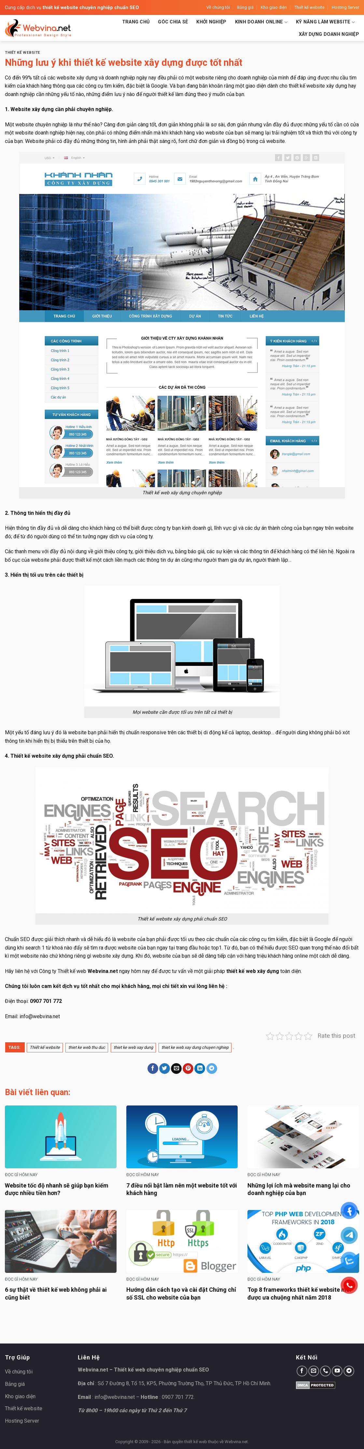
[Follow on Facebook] (302, 1371)
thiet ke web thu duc (86, 1047)
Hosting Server (345, 7)
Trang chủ (136, 22)
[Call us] (325, 1371)
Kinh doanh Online (261, 22)
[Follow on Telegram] (348, 1371)
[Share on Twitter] (164, 1068)
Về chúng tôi (218, 7)
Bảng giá (245, 7)
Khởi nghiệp (211, 22)
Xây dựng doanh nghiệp (329, 34)
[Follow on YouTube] (337, 1371)
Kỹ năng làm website (325, 22)
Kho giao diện (274, 7)
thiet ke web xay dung (133, 1047)
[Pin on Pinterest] (188, 1068)
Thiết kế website (309, 7)
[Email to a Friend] (176, 1068)
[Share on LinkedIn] (199, 1068)
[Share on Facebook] (152, 1068)
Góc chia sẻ (173, 22)
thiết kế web (195, 1441)
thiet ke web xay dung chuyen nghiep (195, 1047)
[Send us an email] (313, 1371)
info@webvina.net (40, 1016)
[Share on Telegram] (211, 1068)
